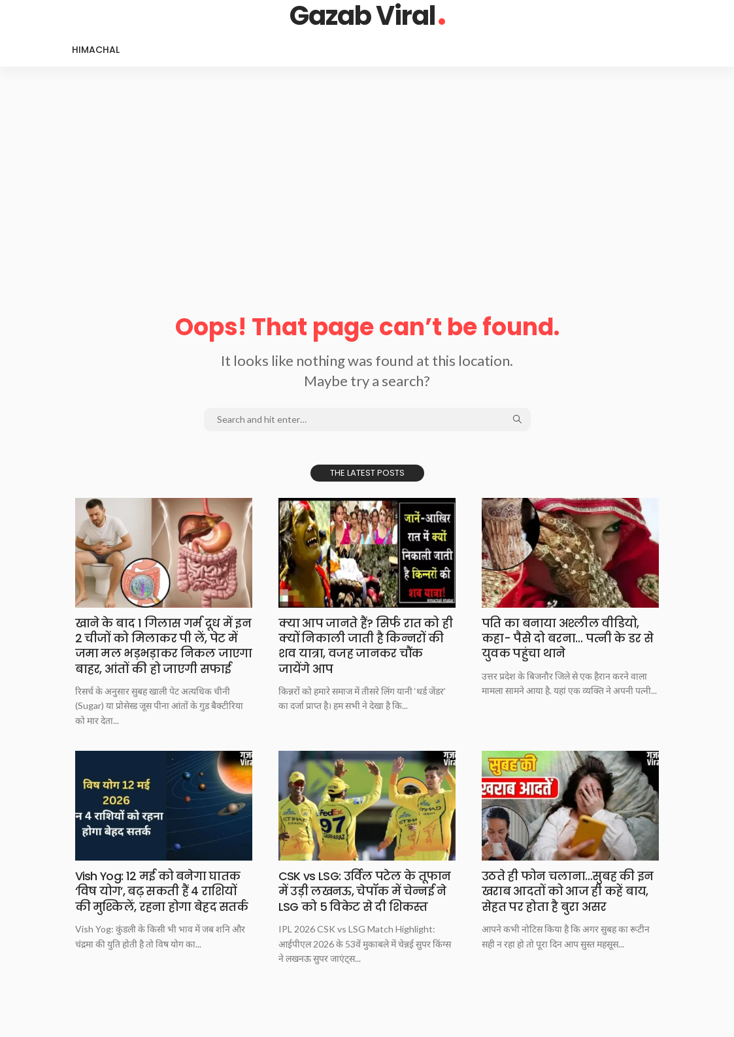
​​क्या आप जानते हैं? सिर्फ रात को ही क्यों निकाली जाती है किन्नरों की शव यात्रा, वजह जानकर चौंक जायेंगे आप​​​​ (366, 646)
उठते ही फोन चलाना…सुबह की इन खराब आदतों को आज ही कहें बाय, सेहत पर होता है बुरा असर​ (568, 906)
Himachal (96, 49)
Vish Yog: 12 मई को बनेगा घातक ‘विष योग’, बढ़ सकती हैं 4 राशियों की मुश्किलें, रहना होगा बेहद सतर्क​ (162, 906)
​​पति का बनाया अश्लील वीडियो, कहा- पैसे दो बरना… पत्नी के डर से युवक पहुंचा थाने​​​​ (568, 638)
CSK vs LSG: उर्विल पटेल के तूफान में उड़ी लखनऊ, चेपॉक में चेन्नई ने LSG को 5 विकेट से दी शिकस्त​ (366, 906)
